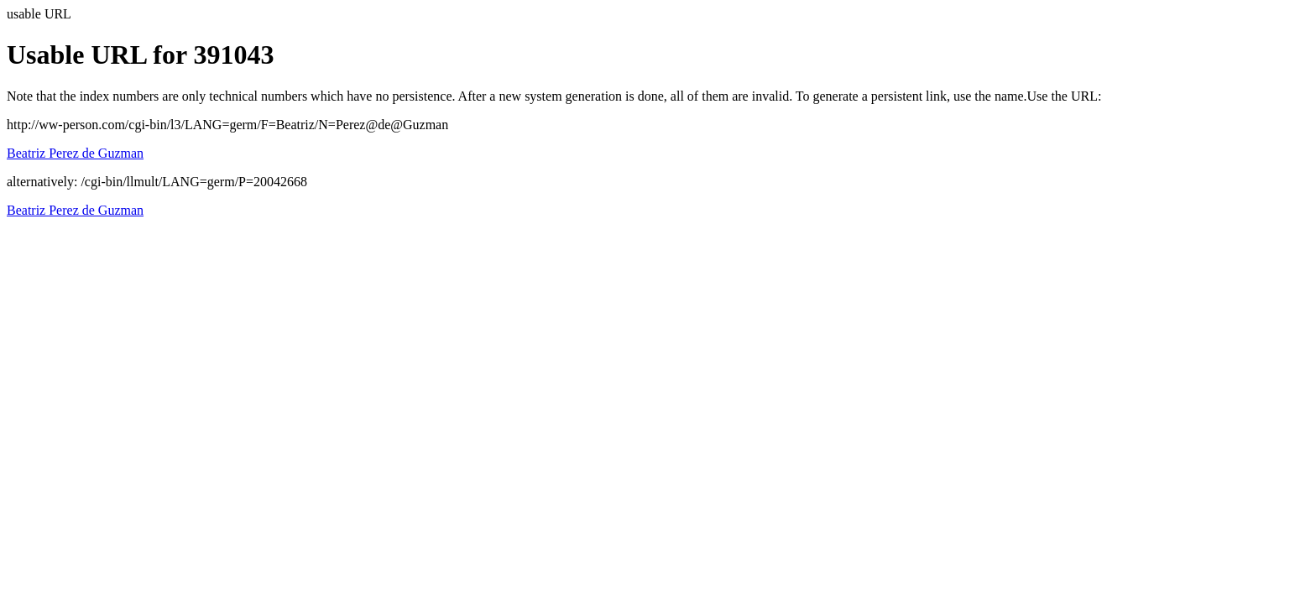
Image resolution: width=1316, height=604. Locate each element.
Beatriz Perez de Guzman (75, 153)
